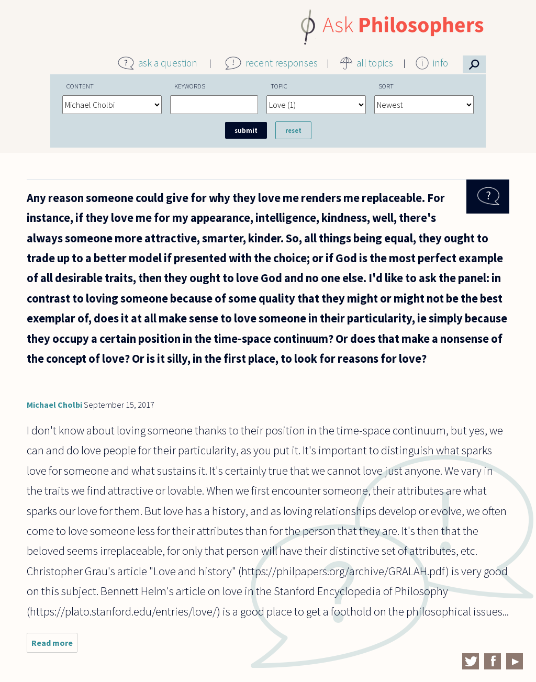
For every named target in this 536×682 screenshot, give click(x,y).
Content (80, 86)
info (440, 63)
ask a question (167, 63)
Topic (279, 86)
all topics (374, 63)
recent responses (281, 63)
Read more (54, 645)
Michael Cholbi (54, 404)
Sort (386, 86)
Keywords (189, 86)
